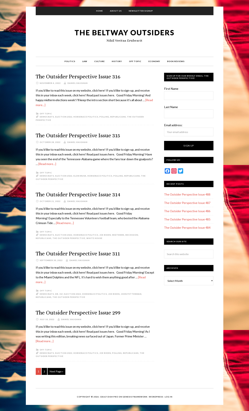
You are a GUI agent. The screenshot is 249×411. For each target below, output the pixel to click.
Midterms (118, 234)
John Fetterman (131, 293)
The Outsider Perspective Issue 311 (81, 253)
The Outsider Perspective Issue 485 (187, 219)
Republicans (118, 116)
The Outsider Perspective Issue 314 (81, 194)
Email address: (173, 125)
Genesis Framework (135, 396)
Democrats (47, 116)
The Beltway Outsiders (124, 32)
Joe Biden (105, 234)
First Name (171, 88)
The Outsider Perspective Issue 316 (81, 76)
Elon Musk (79, 175)
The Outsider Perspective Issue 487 (187, 203)
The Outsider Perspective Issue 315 (81, 135)
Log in (168, 396)
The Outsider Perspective (68, 238)
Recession (131, 234)
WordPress (156, 396)
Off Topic (46, 113)
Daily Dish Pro (109, 396)
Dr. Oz (59, 293)
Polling (104, 116)
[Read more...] (47, 163)
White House (94, 238)
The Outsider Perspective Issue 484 (187, 227)
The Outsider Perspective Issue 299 (81, 312)
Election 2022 (63, 116)
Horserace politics (85, 116)
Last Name (171, 107)
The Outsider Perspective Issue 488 (187, 194)
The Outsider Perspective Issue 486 (187, 211)
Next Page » (56, 370)
